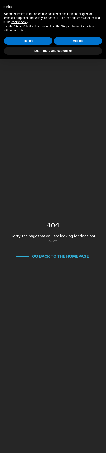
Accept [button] (78, 40)
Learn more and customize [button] (53, 50)
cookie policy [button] (19, 22)
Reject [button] (28, 40)
